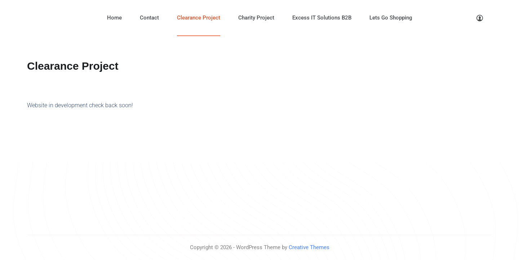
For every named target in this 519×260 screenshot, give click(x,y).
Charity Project (256, 17)
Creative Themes (309, 247)
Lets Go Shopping (390, 17)
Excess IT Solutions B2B (321, 17)
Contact (149, 17)
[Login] (479, 18)
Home (114, 17)
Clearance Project (198, 17)
